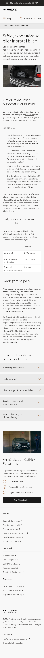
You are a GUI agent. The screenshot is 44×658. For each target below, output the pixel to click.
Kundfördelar (9, 555)
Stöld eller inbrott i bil (19, 26)
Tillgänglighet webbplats (14, 643)
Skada (6, 26)
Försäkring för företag (13, 590)
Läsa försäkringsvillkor (13, 537)
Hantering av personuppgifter (16, 639)
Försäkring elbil (10, 560)
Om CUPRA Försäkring (13, 586)
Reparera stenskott (12, 568)
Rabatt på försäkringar (13, 572)
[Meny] (7, 18)
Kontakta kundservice (13, 541)
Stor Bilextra (15, 328)
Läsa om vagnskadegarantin (15, 533)
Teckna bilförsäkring (12, 521)
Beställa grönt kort (11, 529)
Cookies (7, 635)
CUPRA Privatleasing (13, 564)
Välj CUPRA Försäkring (13, 594)
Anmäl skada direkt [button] (22, 500)
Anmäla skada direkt (12, 525)
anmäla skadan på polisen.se (15, 303)
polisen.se (29, 114)
